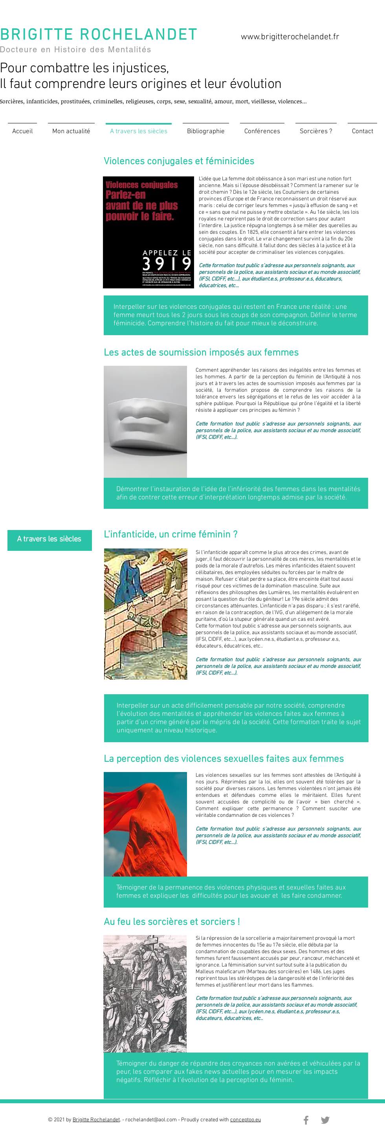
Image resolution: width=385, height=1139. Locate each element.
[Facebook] (306, 1120)
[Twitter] (325, 1120)
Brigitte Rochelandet (96, 1120)
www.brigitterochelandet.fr (290, 37)
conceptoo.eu (245, 1120)
